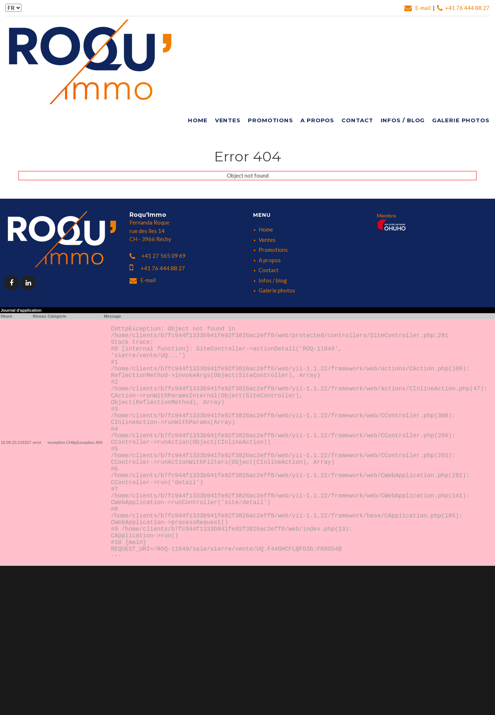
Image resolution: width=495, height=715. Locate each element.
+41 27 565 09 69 (157, 255)
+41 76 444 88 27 (463, 7)
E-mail (418, 7)
